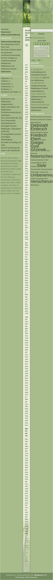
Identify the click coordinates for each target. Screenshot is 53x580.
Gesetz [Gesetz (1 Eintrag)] (43, 140)
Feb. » (39, 60)
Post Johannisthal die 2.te (11, 118)
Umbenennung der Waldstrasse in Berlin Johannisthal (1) (39, 88)
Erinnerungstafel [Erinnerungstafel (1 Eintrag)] (36, 132)
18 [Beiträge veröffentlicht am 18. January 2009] (48, 51)
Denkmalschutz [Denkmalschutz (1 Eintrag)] (36, 122)
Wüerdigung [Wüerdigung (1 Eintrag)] (35, 185)
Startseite (5, 29)
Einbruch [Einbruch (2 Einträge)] (39, 128)
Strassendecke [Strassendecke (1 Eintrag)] (36, 169)
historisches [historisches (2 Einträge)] (42, 156)
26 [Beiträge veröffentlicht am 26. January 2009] (34, 56)
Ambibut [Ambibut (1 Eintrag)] (33, 117)
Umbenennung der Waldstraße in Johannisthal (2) (38, 99)
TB (26, 559)
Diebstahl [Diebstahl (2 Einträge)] (39, 125)
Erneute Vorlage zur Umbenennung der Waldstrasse (9, 60)
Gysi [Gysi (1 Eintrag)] (48, 150)
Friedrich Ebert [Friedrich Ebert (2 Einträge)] (39, 137)
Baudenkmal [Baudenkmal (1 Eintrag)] (41, 117)
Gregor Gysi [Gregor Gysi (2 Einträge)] (37, 144)
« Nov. (33, 60)
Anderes (4, 81)
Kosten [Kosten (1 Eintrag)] (46, 160)
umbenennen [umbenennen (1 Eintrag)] (43, 172)
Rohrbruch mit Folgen (9, 92)
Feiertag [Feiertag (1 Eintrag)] (45, 132)
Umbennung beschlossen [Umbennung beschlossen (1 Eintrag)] (39, 178)
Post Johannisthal (8, 120)
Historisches (6, 86)
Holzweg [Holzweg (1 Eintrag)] (33, 160)
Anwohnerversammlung (10, 55)
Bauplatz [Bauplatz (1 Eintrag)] (48, 117)
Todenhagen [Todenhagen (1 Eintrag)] (35, 172)
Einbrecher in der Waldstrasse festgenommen (8, 101)
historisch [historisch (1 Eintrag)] (34, 153)
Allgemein (5, 78)
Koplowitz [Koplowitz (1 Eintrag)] (40, 160)
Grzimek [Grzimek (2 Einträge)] (38, 149)
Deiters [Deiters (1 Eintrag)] (49, 119)
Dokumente (5, 84)
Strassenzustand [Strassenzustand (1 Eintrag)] (46, 169)
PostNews (5, 89)
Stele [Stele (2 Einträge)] (41, 165)
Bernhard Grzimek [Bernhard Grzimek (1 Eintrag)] (37, 119)
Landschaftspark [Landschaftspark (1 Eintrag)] (36, 163)
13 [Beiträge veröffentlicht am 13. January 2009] (37, 51)
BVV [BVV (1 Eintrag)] (44, 119)
